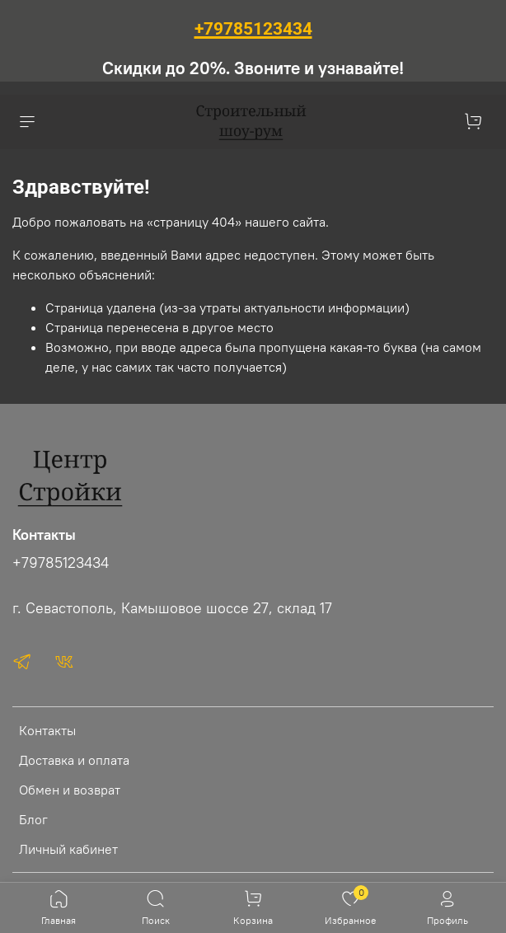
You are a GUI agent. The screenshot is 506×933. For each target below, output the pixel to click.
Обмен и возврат (69, 789)
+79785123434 (60, 563)
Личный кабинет (68, 849)
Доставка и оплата (74, 760)
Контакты (47, 730)
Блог (33, 819)
